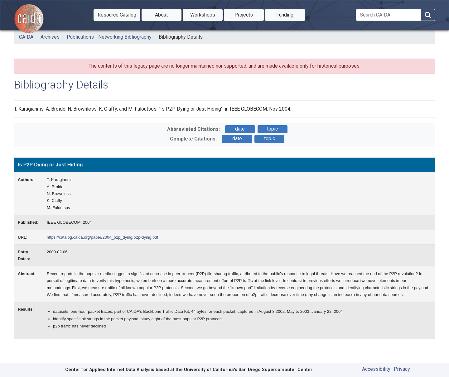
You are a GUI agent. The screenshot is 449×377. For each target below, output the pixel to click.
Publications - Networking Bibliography (109, 37)
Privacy (402, 369)
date (240, 129)
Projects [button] (249, 14)
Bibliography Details (181, 37)
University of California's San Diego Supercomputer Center (248, 369)
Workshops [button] (206, 14)
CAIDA (26, 37)
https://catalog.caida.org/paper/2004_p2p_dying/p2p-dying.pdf (102, 237)
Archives (50, 37)
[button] (117, 15)
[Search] (388, 15)
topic (272, 129)
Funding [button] (290, 14)
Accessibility (376, 369)
